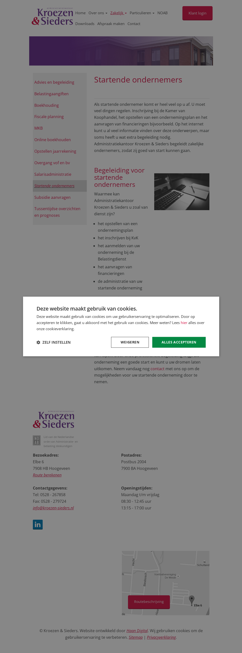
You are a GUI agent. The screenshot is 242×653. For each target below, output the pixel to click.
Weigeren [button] (130, 342)
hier (184, 322)
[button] (54, 342)
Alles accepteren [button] (179, 342)
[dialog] (121, 326)
